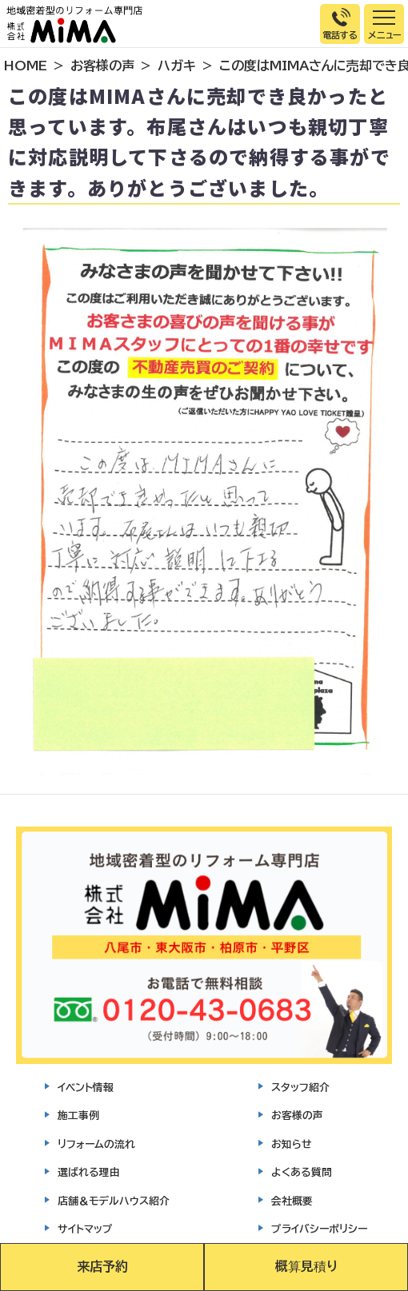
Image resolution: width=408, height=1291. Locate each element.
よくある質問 (301, 1172)
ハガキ (177, 65)
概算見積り (306, 1266)
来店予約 (102, 1266)
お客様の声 (102, 65)
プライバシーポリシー (319, 1229)
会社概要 (292, 1201)
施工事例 (78, 1115)
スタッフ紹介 (300, 1087)
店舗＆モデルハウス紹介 (114, 1201)
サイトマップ (85, 1229)
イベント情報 (86, 1087)
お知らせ (291, 1144)
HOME (25, 65)
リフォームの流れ (96, 1144)
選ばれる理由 (89, 1172)
